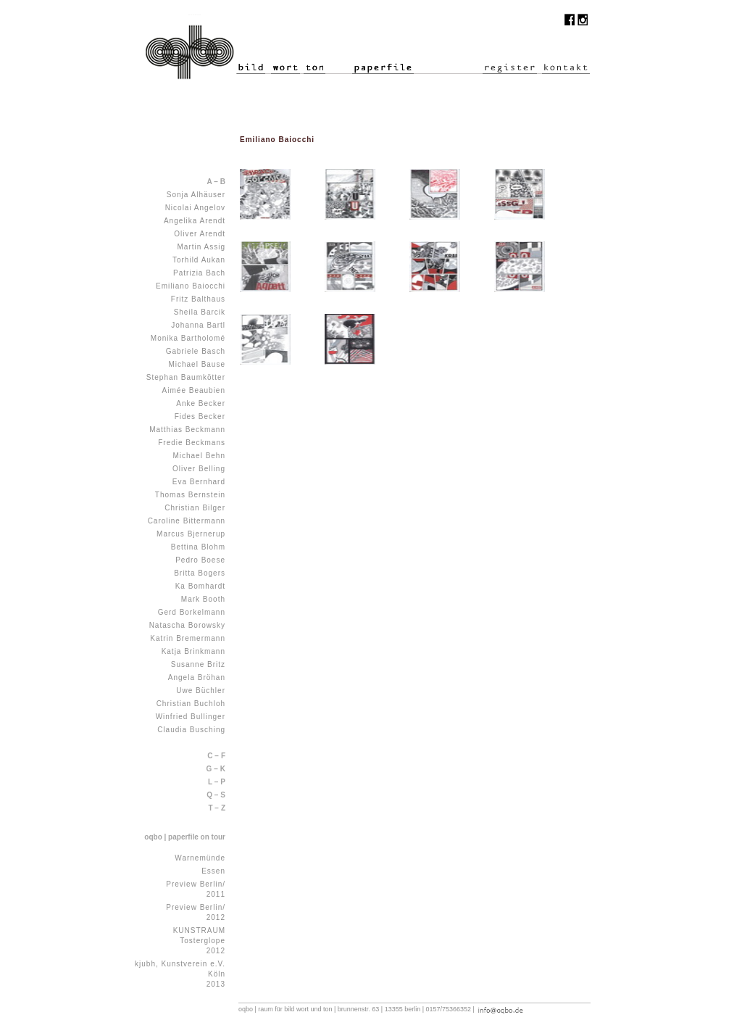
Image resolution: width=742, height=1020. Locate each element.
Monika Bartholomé (188, 338)
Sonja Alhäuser (196, 195)
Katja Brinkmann (193, 651)
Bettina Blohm (198, 547)
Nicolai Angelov (195, 208)
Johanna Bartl (198, 325)
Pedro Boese (200, 560)
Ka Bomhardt (200, 586)
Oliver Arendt (199, 234)
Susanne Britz (198, 664)
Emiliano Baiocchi (190, 286)
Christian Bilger (194, 508)
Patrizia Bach (199, 273)
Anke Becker (200, 403)
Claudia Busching (191, 730)
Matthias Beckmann (187, 430)
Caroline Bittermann (186, 521)
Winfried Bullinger (190, 717)
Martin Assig (201, 247)
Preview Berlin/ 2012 (195, 912)
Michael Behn (198, 456)
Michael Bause (196, 364)
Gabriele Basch (195, 351)
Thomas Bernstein (190, 495)
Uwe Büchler (200, 690)
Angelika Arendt (194, 221)
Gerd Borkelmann (191, 612)
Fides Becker (200, 416)
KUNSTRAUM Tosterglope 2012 (199, 940)
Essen (213, 871)
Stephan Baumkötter (185, 377)
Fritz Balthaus (198, 299)
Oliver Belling (198, 469)
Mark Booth (203, 599)
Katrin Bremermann (187, 638)
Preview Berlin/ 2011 (195, 889)
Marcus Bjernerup (191, 534)
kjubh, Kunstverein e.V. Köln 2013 (180, 974)
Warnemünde (200, 858)
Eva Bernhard (198, 482)
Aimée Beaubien (193, 390)
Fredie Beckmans (191, 443)
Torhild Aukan (198, 260)
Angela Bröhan (196, 677)
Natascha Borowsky (187, 625)
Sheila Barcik (199, 312)
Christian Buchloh (191, 704)
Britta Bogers (199, 573)
